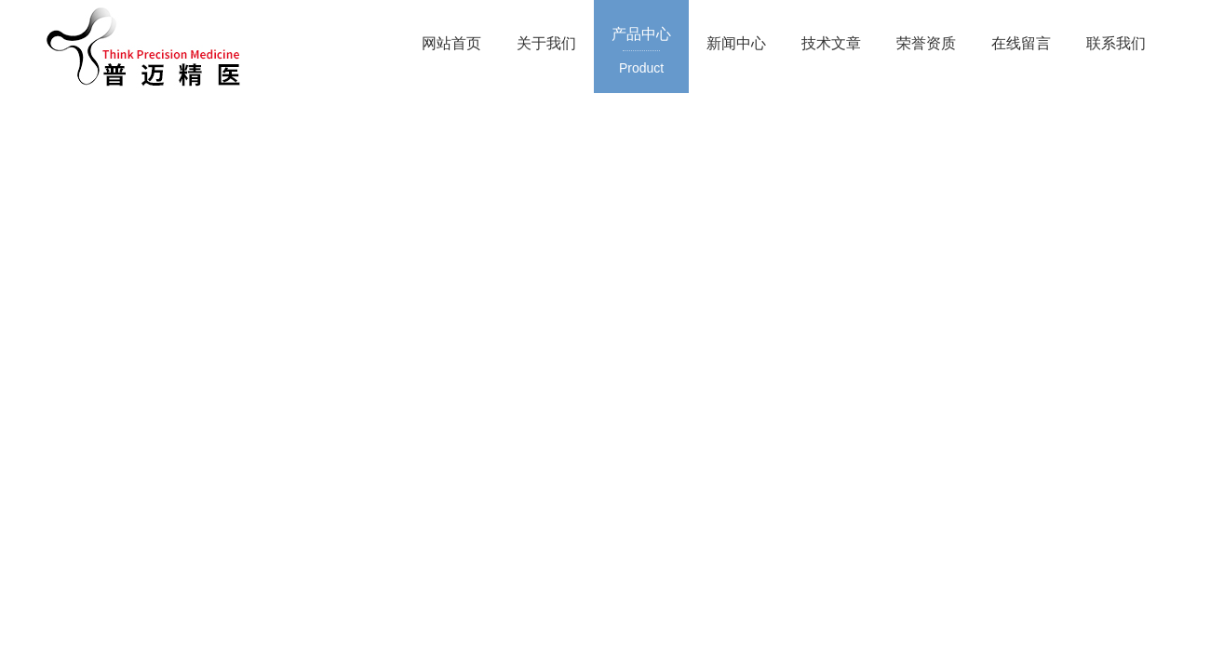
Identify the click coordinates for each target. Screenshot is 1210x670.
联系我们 (1116, 43)
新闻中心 (736, 43)
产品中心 (641, 52)
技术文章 (831, 43)
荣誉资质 (926, 43)
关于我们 (546, 43)
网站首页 (451, 43)
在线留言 (1021, 43)
